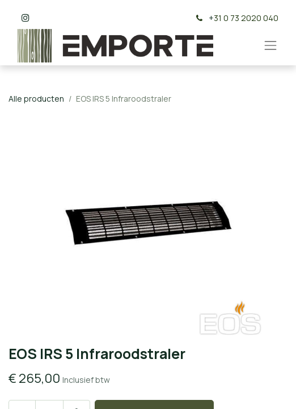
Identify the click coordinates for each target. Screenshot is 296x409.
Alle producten (36, 98)
